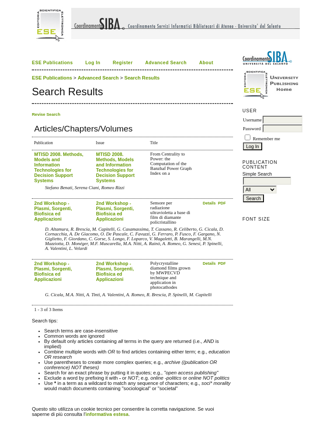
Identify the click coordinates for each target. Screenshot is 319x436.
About (206, 62)
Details (210, 203)
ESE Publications (52, 62)
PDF (222, 203)
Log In (92, 62)
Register (123, 62)
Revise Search (46, 114)
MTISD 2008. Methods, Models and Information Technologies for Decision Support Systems (58, 167)
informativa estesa (107, 414)
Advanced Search (166, 62)
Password (252, 128)
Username (252, 120)
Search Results (142, 77)
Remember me (266, 138)
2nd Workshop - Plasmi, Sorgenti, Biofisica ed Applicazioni (53, 211)
